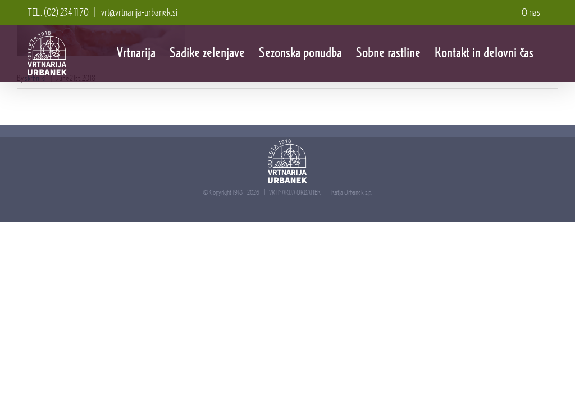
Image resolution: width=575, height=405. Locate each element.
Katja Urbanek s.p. (351, 192)
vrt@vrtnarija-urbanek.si (139, 12)
